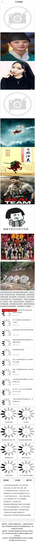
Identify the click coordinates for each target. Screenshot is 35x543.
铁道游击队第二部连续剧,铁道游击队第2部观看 (16, 515)
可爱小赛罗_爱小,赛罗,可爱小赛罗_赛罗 (14, 488)
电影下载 (28, 480)
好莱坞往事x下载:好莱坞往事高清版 (23, 330)
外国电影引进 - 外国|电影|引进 (11, 501)
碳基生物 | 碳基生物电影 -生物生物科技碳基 (15, 509)
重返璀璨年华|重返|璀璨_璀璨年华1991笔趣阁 (16, 504)
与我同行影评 (9, 475)
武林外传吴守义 (26, 457)
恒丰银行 (26, 422)
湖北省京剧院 (9, 422)
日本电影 (17, 480)
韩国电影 (6, 480)
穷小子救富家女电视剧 (26, 475)
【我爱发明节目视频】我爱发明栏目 (13, 512)
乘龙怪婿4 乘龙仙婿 (18, 349)
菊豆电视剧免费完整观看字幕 (26, 440)
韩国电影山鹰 (9, 457)
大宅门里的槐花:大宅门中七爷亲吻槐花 (14, 499)
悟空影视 (19, 2)
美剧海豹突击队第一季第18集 (9, 440)
